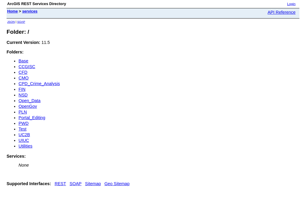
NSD (23, 95)
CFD (23, 72)
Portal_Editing (32, 117)
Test (22, 129)
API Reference (281, 12)
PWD (24, 123)
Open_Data (30, 100)
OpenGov (28, 106)
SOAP (21, 21)
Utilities (25, 146)
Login (291, 4)
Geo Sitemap (116, 183)
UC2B (24, 134)
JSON (11, 21)
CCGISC (27, 66)
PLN (23, 112)
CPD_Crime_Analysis (39, 83)
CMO (24, 78)
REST (60, 183)
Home (12, 11)
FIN (22, 89)
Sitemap (93, 183)
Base (23, 61)
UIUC (24, 140)
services (29, 11)
